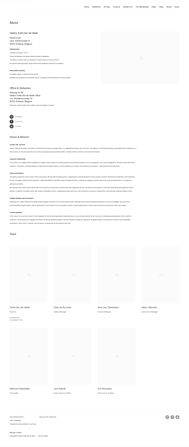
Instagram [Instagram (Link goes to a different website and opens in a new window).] (16, 116)
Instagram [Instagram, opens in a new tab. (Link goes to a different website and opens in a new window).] (167, 417)
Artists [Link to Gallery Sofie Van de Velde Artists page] (86, 7)
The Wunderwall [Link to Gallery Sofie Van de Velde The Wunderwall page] (141, 7)
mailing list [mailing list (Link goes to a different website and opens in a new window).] (52, 417)
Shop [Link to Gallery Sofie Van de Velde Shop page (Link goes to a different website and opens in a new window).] (177, 7)
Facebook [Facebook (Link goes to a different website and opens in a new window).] (16, 121)
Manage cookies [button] (16, 432)
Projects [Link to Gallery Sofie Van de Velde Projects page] (116, 7)
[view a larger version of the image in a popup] (140, 62)
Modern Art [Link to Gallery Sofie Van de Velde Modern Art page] (127, 7)
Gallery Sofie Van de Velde (20, 6)
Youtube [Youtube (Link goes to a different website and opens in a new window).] (15, 126)
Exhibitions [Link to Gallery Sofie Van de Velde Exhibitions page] (96, 7)
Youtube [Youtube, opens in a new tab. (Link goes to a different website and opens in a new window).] (177, 417)
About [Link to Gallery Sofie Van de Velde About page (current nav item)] (169, 7)
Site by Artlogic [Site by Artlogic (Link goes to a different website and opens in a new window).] (43, 436)
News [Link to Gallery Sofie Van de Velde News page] (161, 7)
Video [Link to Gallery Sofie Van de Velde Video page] (153, 7)
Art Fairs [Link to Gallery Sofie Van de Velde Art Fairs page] (107, 7)
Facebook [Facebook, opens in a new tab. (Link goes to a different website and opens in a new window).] (172, 417)
